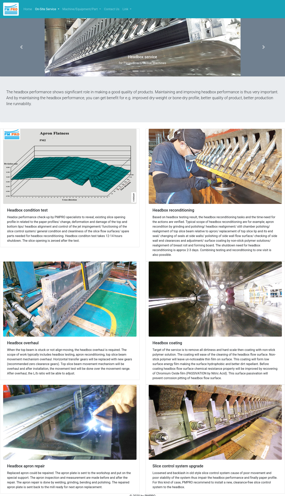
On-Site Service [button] (46, 9)
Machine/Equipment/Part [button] (80, 9)
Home (28, 9)
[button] (21, 47)
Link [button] (125, 9)
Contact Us (111, 9)
